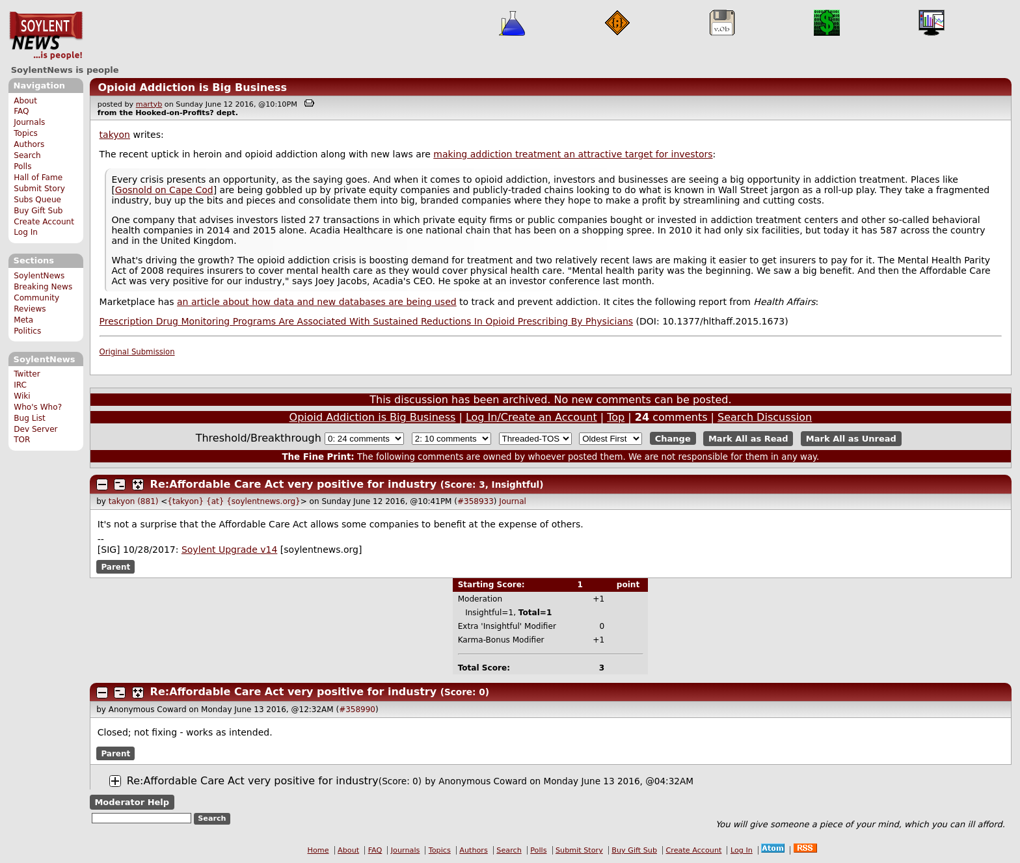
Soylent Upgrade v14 (229, 549)
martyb (149, 104)
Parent (115, 566)
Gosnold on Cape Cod (164, 190)
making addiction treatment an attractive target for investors (572, 154)
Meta (23, 320)
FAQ (21, 111)
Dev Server (35, 429)
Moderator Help (131, 802)
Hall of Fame (38, 177)
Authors (29, 144)
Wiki (22, 396)
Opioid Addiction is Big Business (192, 87)
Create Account (44, 221)
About (25, 100)
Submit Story (39, 188)
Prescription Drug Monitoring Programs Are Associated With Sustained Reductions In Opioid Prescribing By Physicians (367, 321)
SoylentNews (45, 36)
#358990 (357, 709)
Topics (26, 133)
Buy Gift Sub (38, 210)
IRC (20, 385)
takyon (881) (134, 501)
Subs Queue (37, 199)
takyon (115, 134)
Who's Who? (38, 407)
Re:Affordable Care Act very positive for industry (293, 484)
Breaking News (43, 286)
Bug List (30, 418)
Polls (22, 166)
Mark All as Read (748, 439)
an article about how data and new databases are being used (317, 302)
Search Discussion (765, 417)
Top (615, 417)
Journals (29, 122)
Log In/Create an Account (531, 417)
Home (318, 850)
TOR (22, 439)
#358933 (475, 501)
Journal (512, 501)
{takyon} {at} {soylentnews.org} (233, 501)
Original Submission (137, 351)
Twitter (27, 373)
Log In (26, 232)
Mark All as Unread (851, 439)
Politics (27, 331)
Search (27, 155)
